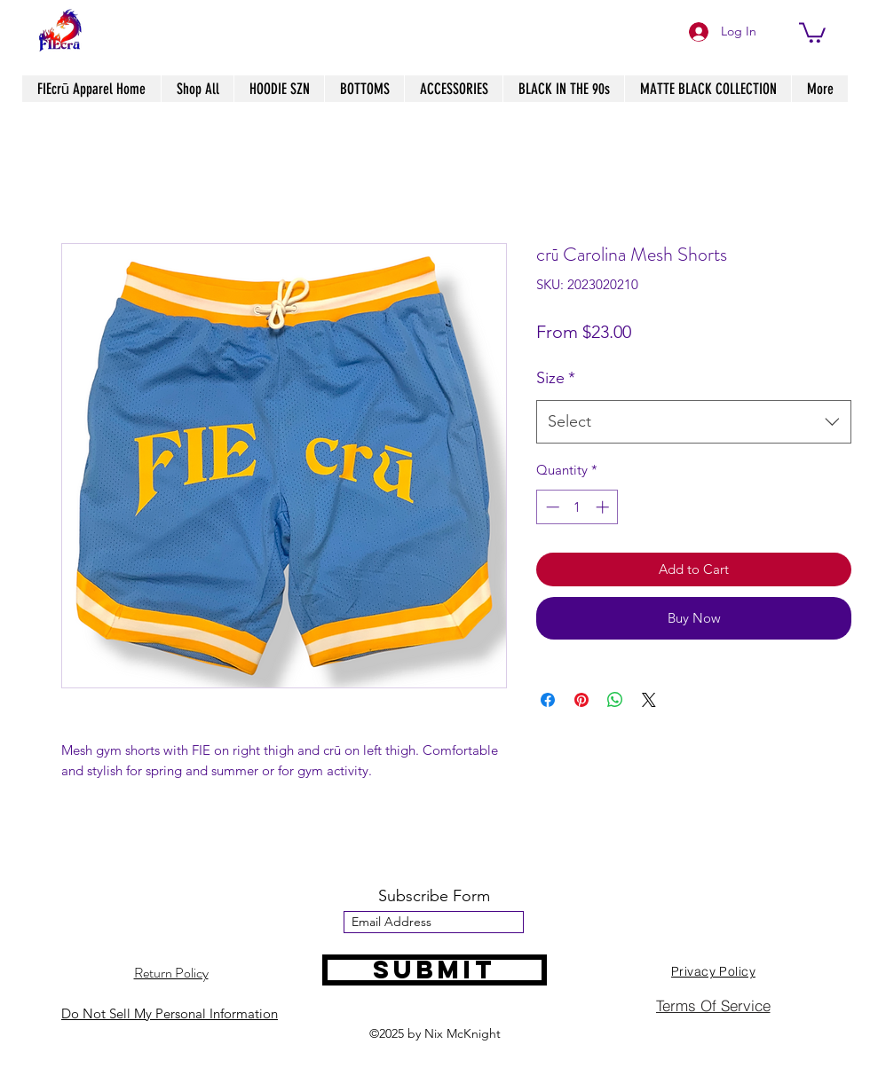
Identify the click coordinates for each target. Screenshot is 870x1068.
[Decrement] (551, 507)
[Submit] (434, 970)
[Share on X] (649, 700)
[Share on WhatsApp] (615, 700)
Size (555, 378)
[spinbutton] (577, 507)
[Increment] (604, 507)
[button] (812, 31)
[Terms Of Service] (713, 1005)
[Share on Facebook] (547, 700)
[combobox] (693, 422)
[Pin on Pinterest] (581, 700)
